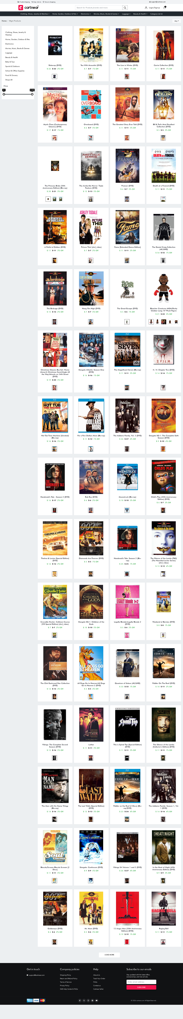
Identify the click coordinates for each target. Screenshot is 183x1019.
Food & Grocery (11, 75)
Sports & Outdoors (12, 66)
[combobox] (176, 21)
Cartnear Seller (98, 1003)
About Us (96, 989)
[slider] (4, 94)
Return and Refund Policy (68, 993)
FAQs (95, 996)
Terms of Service (65, 996)
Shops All (8, 80)
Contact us (96, 1000)
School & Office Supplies (14, 71)
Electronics (85, 14)
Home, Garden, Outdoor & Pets (64, 14)
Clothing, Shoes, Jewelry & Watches (34, 14)
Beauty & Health (139, 14)
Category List (156, 14)
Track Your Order (99, 993)
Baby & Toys (10, 62)
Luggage (125, 14)
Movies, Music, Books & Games (106, 14)
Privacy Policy (64, 1000)
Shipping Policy (65, 989)
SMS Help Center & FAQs (69, 1003)
